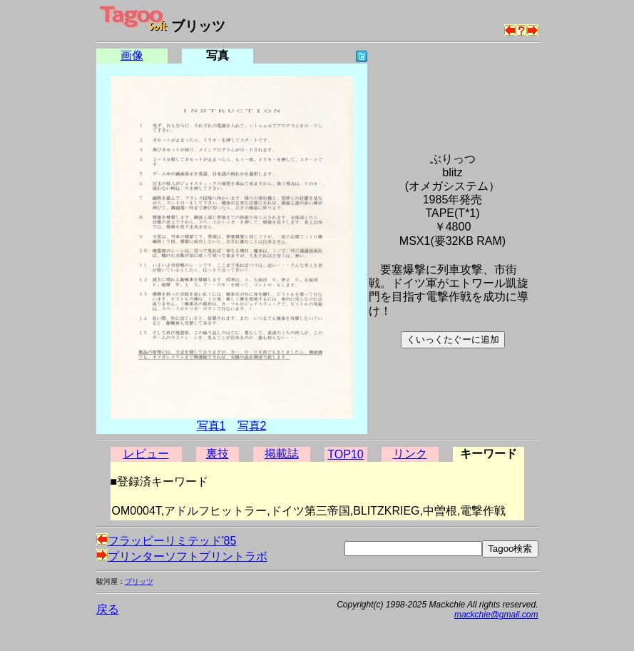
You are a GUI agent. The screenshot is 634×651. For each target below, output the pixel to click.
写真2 (252, 426)
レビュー (146, 454)
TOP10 (345, 454)
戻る (107, 609)
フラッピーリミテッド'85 (166, 541)
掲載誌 (282, 454)
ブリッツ (139, 581)
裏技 (217, 454)
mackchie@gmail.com (496, 615)
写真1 (211, 426)
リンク (410, 454)
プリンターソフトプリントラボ (181, 556)
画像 (132, 55)
